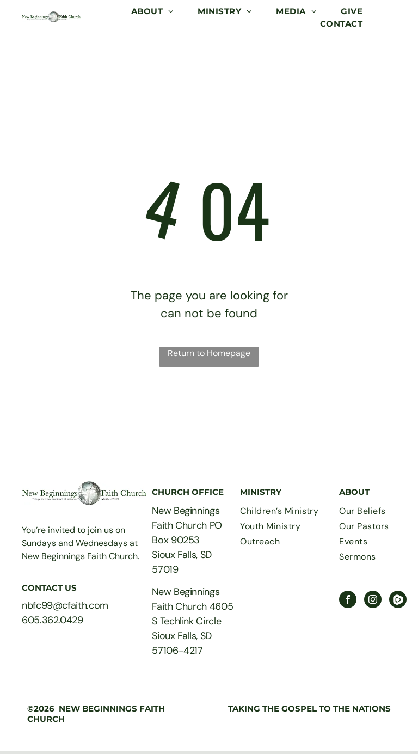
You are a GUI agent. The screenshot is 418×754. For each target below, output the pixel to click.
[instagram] (373, 601)
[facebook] (347, 601)
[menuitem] (152, 11)
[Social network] (398, 601)
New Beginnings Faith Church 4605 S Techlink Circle (192, 606)
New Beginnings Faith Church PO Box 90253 (187, 525)
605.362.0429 (52, 620)
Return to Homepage (209, 353)
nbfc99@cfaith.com (65, 605)
